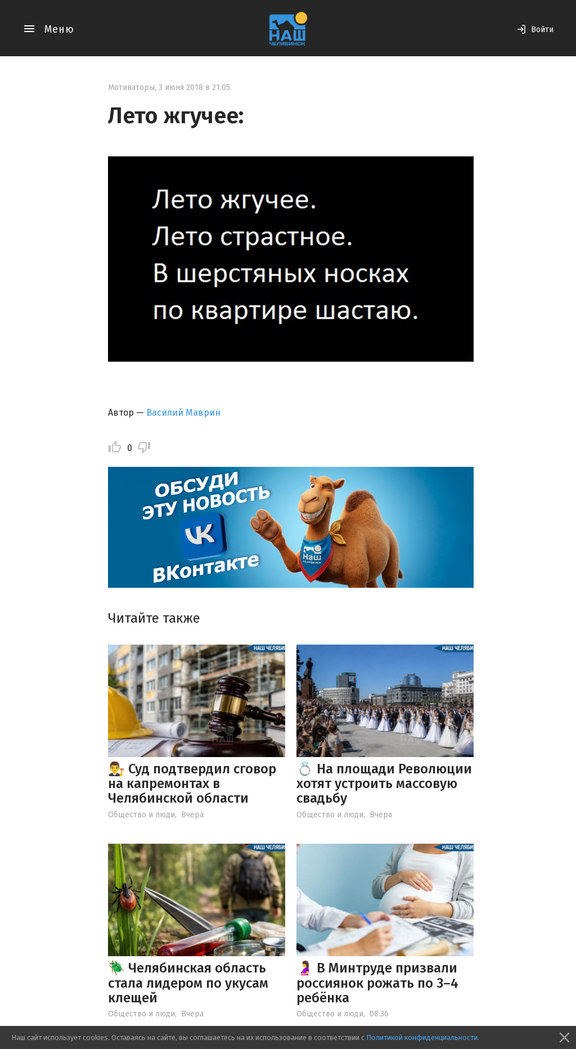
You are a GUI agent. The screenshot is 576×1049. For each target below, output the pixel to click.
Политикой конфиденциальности (422, 1037)
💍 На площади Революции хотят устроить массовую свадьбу (384, 784)
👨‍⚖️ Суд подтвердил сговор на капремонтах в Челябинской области (192, 784)
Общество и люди (141, 815)
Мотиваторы (131, 87)
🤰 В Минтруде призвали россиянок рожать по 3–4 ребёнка (377, 983)
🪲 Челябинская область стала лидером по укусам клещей (188, 983)
